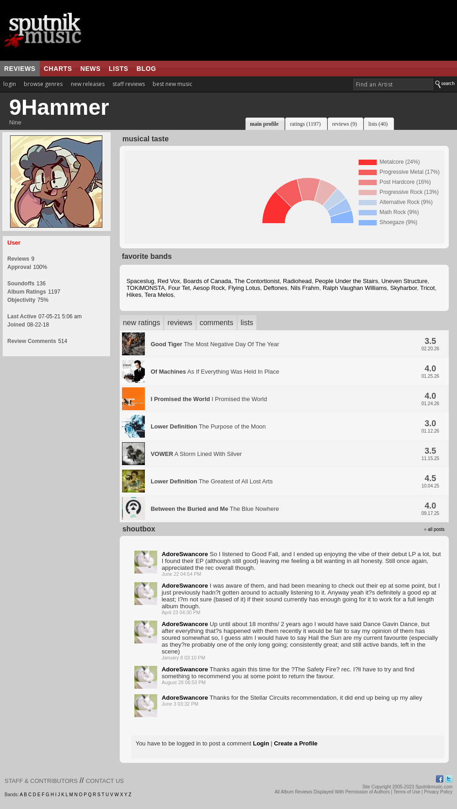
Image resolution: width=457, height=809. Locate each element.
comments (217, 323)
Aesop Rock (209, 287)
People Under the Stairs (346, 281)
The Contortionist (257, 281)
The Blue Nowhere (215, 508)
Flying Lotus (244, 287)
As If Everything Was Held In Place (215, 371)
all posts (436, 529)
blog (146, 68)
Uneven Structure (404, 281)
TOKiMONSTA (146, 287)
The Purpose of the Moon (208, 426)
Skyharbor (403, 287)
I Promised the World (209, 399)
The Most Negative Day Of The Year (215, 344)
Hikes (134, 294)
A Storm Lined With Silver (196, 453)
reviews (20, 68)
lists (118, 68)
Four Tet (179, 287)
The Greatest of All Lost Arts (212, 481)
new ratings (141, 323)
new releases (88, 84)
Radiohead (297, 281)
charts (58, 68)
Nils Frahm (305, 287)
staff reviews (128, 84)
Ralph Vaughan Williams (355, 287)
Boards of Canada (207, 281)
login (9, 84)
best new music (172, 84)
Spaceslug (140, 281)
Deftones (275, 287)
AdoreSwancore (185, 554)
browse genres (43, 84)
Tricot (427, 287)
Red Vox (169, 281)
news (90, 68)
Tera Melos (159, 294)
